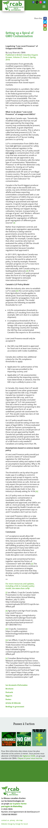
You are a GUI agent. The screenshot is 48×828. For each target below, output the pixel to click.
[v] (32, 563)
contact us (5, 820)
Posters (8, 699)
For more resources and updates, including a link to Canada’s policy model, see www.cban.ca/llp (20, 586)
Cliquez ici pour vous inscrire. (30, 758)
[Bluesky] (44, 2)
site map (19, 820)
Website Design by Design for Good (14, 824)
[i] (14, 223)
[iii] (17, 291)
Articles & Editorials (13, 703)
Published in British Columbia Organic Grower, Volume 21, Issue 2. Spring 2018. (22, 57)
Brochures (9, 688)
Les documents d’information (17, 685)
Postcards (9, 692)
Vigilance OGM (29, 756)
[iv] (37, 491)
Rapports (9, 696)
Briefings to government (15, 706)
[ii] (27, 271)
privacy (12, 820)
